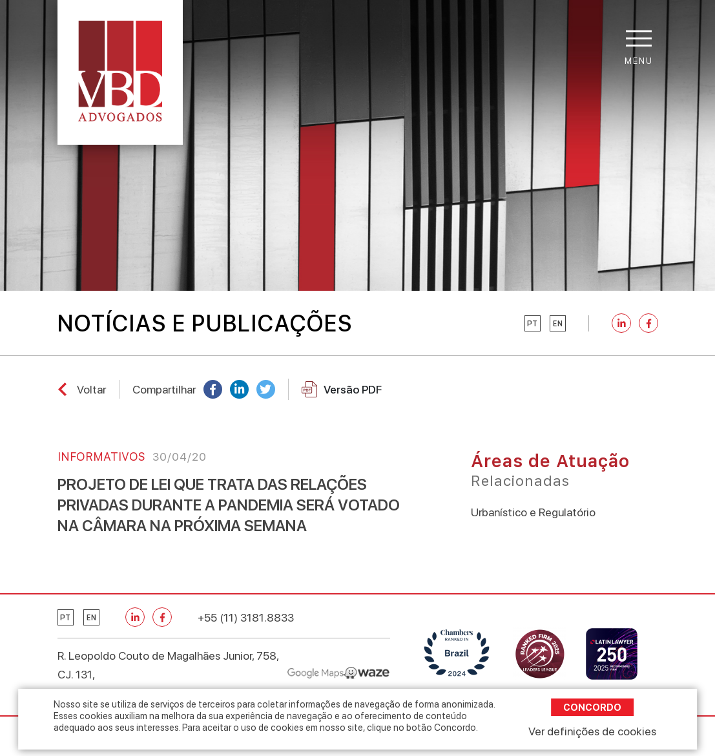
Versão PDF (342, 389)
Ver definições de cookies (592, 731)
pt (532, 324)
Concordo (592, 707)
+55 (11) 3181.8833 (246, 617)
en (558, 324)
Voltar (91, 389)
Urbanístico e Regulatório (533, 512)
